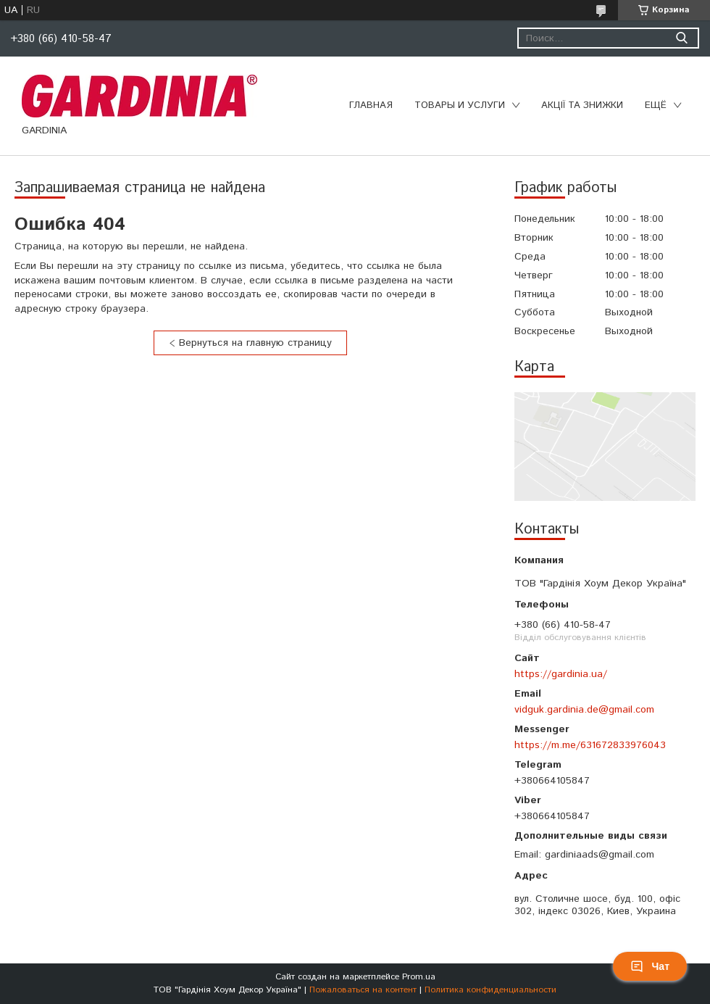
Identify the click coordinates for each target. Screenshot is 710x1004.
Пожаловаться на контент (363, 990)
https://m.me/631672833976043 (590, 745)
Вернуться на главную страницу (255, 343)
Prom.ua (418, 977)
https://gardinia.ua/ (560, 674)
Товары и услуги (459, 105)
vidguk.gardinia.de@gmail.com (584, 709)
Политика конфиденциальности (490, 990)
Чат (649, 966)
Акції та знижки (582, 105)
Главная (371, 105)
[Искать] (681, 38)
